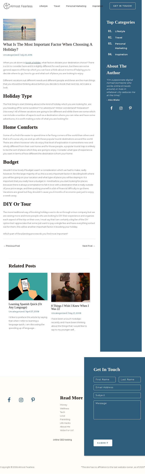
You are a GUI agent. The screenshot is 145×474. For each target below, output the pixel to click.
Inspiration (92, 6)
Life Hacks (65, 423)
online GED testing (62, 439)
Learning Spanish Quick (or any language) (26, 306)
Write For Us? (67, 430)
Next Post (88, 246)
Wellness (64, 408)
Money (63, 405)
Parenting (65, 419)
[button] (126, 6)
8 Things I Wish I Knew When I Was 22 (70, 307)
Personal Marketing (72, 6)
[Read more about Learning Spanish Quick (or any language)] (28, 286)
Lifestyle (43, 6)
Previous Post (12, 246)
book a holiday (33, 62)
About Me (65, 426)
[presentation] (117, 434)
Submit (103, 443)
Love (62, 416)
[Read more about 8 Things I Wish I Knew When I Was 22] (70, 287)
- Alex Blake (113, 99)
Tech (62, 412)
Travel (55, 6)
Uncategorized (11, 55)
